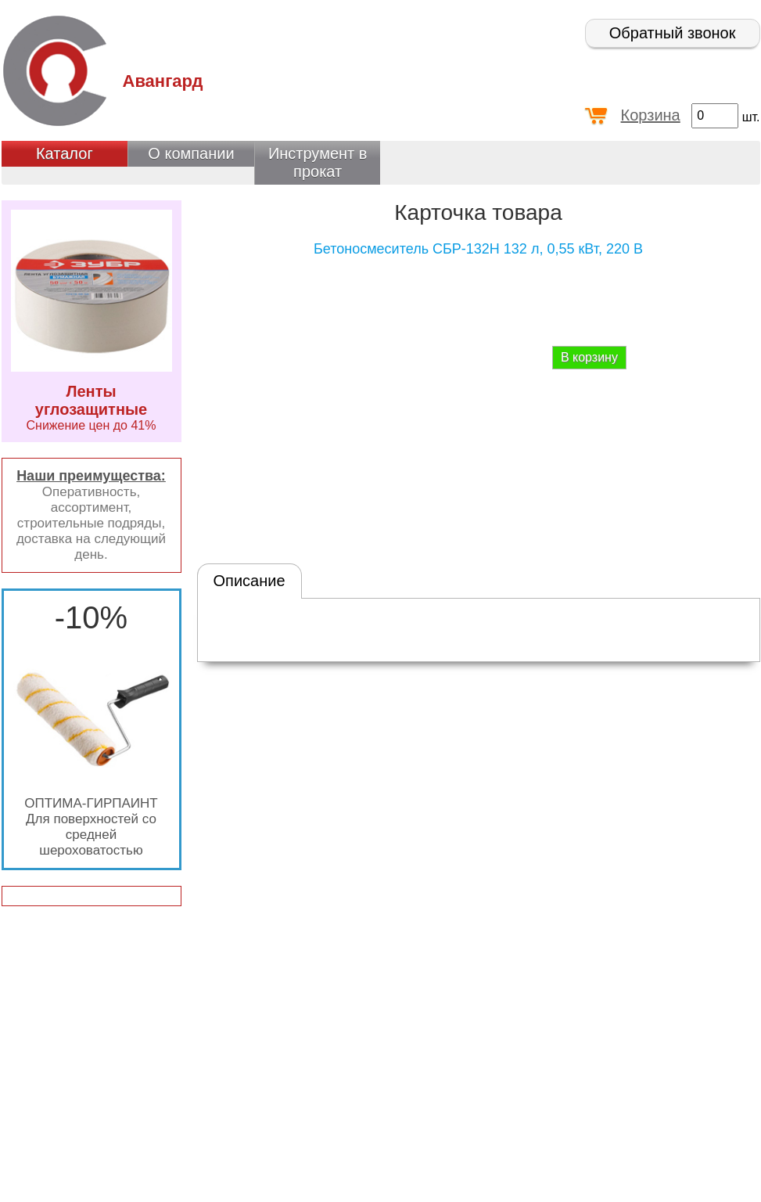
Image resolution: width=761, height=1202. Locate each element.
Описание (249, 580)
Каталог (64, 153)
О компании (191, 153)
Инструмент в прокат (318, 162)
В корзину (589, 357)
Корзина (650, 115)
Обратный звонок (672, 32)
